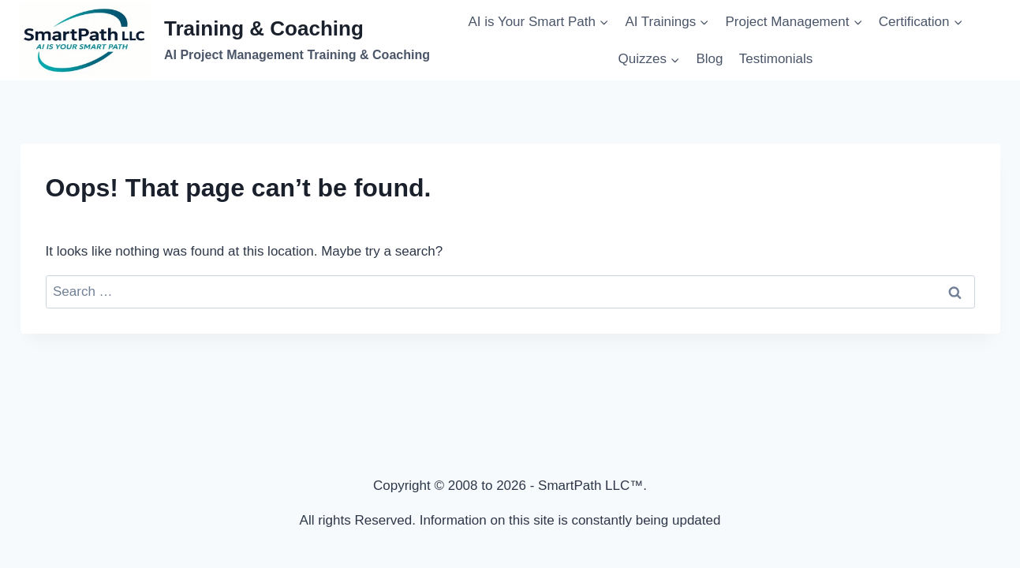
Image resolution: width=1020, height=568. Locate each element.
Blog (709, 58)
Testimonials (776, 58)
